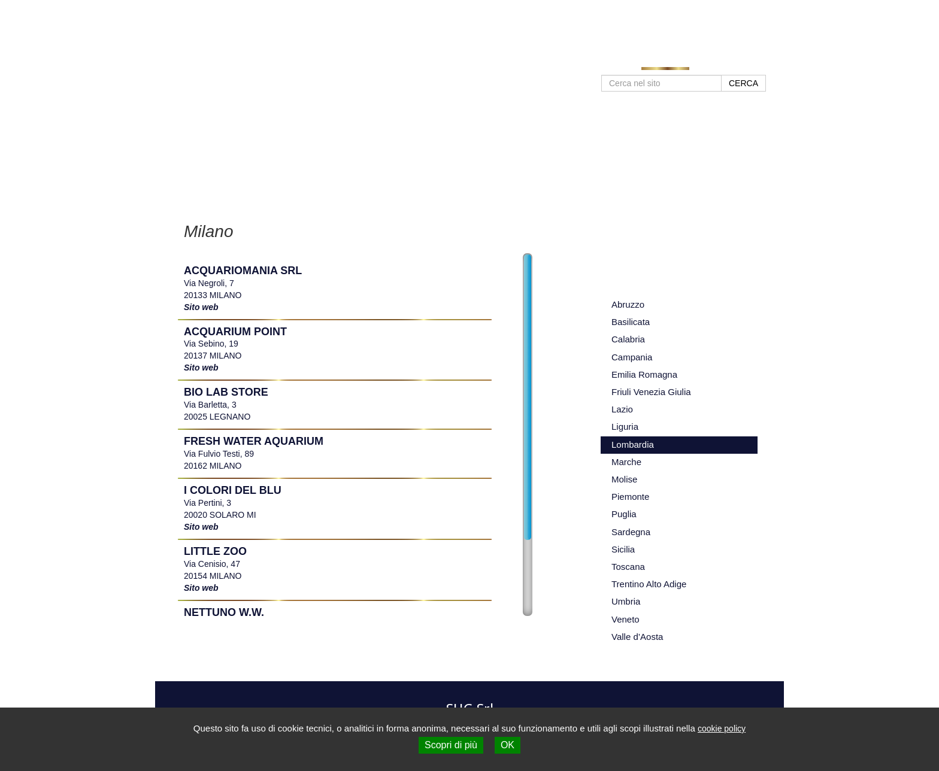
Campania (631, 357)
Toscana (628, 566)
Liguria (624, 426)
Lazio (622, 409)
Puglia (624, 514)
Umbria (625, 601)
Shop (755, 61)
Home (494, 61)
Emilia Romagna (644, 374)
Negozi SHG (665, 61)
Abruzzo (627, 304)
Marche (626, 462)
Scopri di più (451, 745)
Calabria (628, 339)
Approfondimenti (595, 61)
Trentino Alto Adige (648, 584)
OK (507, 745)
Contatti (717, 61)
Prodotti (534, 61)
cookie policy (722, 728)
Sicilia (623, 549)
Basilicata (630, 322)
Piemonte (630, 496)
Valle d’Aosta (637, 637)
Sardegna (630, 532)
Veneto (625, 619)
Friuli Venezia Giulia (651, 392)
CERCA (743, 83)
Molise (624, 479)
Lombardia (632, 444)
